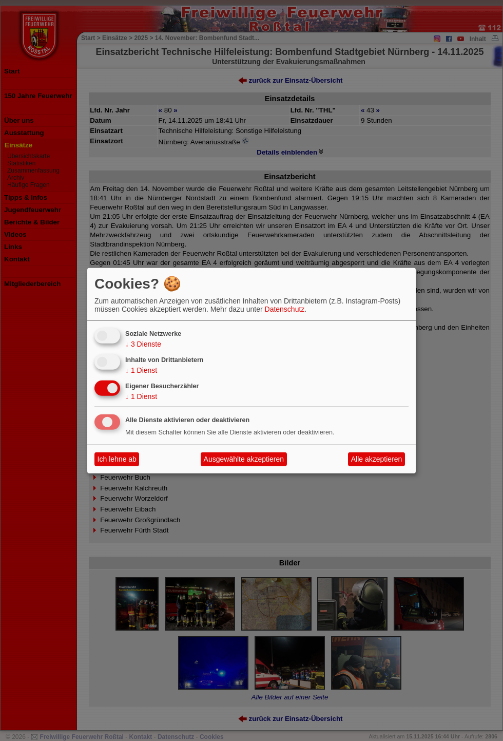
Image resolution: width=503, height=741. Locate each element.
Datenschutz (285, 309)
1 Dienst (141, 370)
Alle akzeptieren (376, 459)
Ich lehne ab (117, 459)
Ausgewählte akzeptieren (244, 459)
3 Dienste (143, 344)
